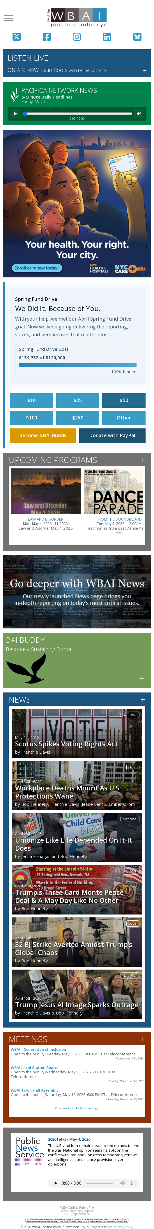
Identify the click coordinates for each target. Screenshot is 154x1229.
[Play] (15, 113)
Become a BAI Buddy (43, 435)
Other (124, 417)
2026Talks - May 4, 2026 (69, 1139)
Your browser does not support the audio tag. (93, 1183)
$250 (77, 417)
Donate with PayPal (112, 435)
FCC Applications (77, 1214)
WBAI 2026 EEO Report (77, 1210)
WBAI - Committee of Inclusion (38, 1049)
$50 (124, 400)
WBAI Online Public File (77, 1207)
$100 (31, 417)
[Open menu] (9, 18)
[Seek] (77, 113)
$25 (78, 400)
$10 (31, 400)
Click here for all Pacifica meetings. (77, 1108)
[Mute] (139, 113)
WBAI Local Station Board (34, 1067)
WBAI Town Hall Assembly (35, 1090)
